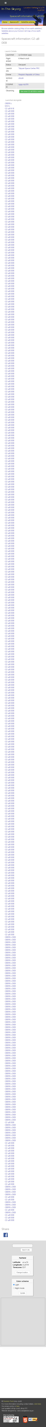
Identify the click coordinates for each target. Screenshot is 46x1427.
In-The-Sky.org (11, 9)
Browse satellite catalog (11, 28)
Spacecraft (14, 22)
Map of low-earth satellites (31, 28)
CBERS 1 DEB (10, 937)
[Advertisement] (23, 1321)
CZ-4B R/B (9, 109)
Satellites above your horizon (13, 31)
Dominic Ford (8, 1401)
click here (37, 1404)
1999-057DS (23, 84)
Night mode (18, 1288)
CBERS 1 (8, 103)
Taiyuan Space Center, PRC (29, 68)
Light (16, 1285)
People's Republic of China (28, 75)
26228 (20, 78)
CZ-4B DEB (9, 111)
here (17, 1406)
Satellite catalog (27, 22)
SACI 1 (7, 106)
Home (5, 22)
